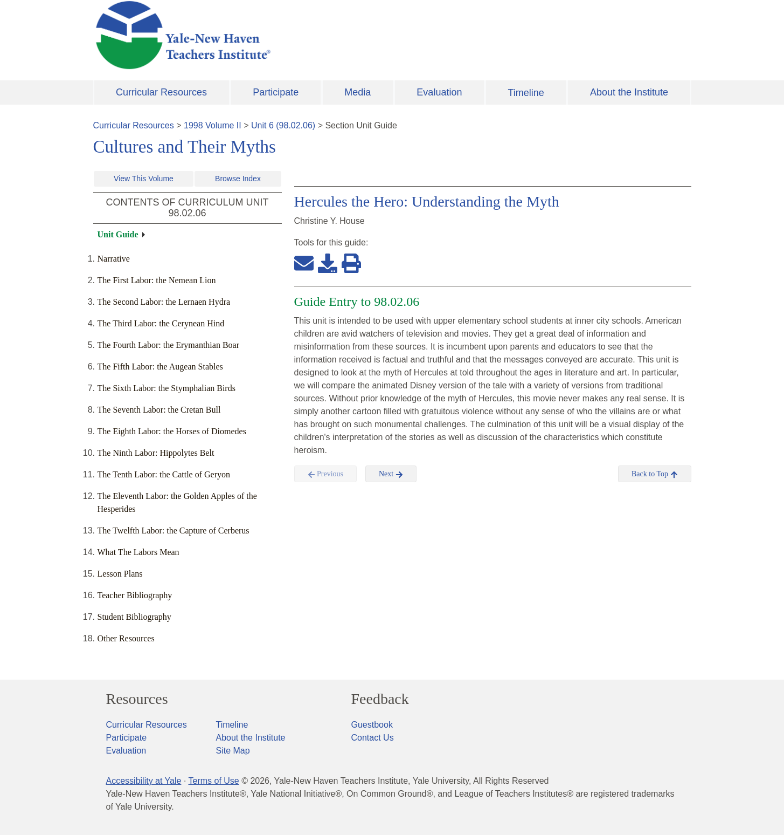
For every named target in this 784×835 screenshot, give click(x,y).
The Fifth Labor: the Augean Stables (160, 366)
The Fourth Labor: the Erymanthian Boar (168, 345)
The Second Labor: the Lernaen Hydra (164, 301)
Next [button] (391, 474)
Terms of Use (213, 780)
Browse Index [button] (238, 178)
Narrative (114, 258)
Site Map (233, 750)
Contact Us (372, 737)
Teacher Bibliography (135, 595)
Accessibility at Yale (144, 780)
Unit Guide (118, 234)
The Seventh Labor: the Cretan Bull (159, 409)
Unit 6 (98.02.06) (283, 125)
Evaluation (439, 92)
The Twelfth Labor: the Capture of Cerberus (173, 530)
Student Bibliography (134, 616)
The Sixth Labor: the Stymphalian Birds (166, 388)
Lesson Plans (120, 573)
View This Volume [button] (144, 178)
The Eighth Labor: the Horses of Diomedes (172, 431)
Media (357, 92)
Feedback (380, 699)
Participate (276, 92)
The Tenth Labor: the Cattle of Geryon (164, 474)
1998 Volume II (212, 125)
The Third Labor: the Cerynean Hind (161, 323)
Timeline (526, 92)
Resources (137, 699)
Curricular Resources (161, 92)
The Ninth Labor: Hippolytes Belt (156, 452)
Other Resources (126, 638)
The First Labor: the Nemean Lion (157, 280)
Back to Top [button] (654, 474)
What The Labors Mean (138, 552)
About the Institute (629, 92)
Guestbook (372, 724)
